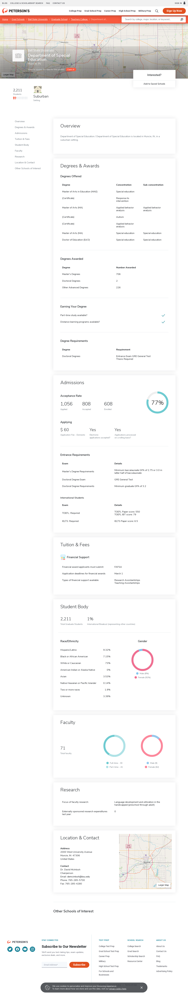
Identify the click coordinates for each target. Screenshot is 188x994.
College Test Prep (106, 946)
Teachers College (79, 19)
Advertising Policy (164, 971)
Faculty (18, 150)
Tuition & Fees (22, 139)
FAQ (48, 3)
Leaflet (152, 24)
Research (20, 156)
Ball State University (38, 19)
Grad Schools (18, 19)
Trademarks (161, 966)
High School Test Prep (109, 966)
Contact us (59, 3)
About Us (160, 946)
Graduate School (59, 19)
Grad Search (133, 951)
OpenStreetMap (168, 24)
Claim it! (70, 69)
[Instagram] (32, 949)
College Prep (75, 11)
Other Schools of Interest (28, 168)
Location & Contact (25, 162)
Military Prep (145, 11)
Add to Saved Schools (154, 83)
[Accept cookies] (139, 987)
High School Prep (127, 11)
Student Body (22, 145)
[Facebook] (17, 949)
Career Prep (110, 11)
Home (5, 19)
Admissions (21, 133)
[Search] (157, 11)
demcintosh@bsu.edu (78, 876)
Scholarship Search (136, 956)
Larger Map (8, 74)
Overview (20, 121)
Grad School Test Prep (109, 951)
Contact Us (161, 951)
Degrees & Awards (25, 127)
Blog (4, 3)
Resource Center (134, 961)
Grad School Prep (92, 11)
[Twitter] (10, 949)
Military (102, 961)
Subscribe (79, 964)
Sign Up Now (174, 10)
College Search (134, 946)
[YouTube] (25, 949)
